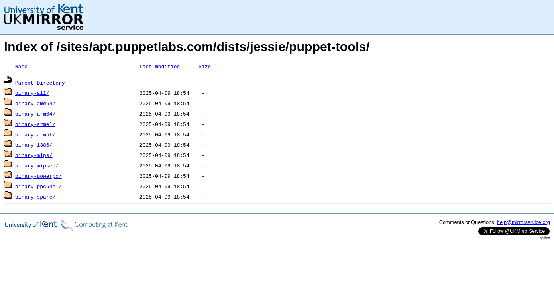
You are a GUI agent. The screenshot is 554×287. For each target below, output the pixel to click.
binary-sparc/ (35, 196)
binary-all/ (32, 92)
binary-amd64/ (35, 103)
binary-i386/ (34, 144)
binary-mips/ (34, 155)
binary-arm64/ (35, 113)
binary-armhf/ (35, 134)
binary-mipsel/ (37, 165)
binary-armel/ (35, 124)
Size (204, 66)
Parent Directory (40, 82)
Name (21, 66)
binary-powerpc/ (38, 175)
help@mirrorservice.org (523, 222)
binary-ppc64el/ (38, 186)
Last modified (159, 66)
